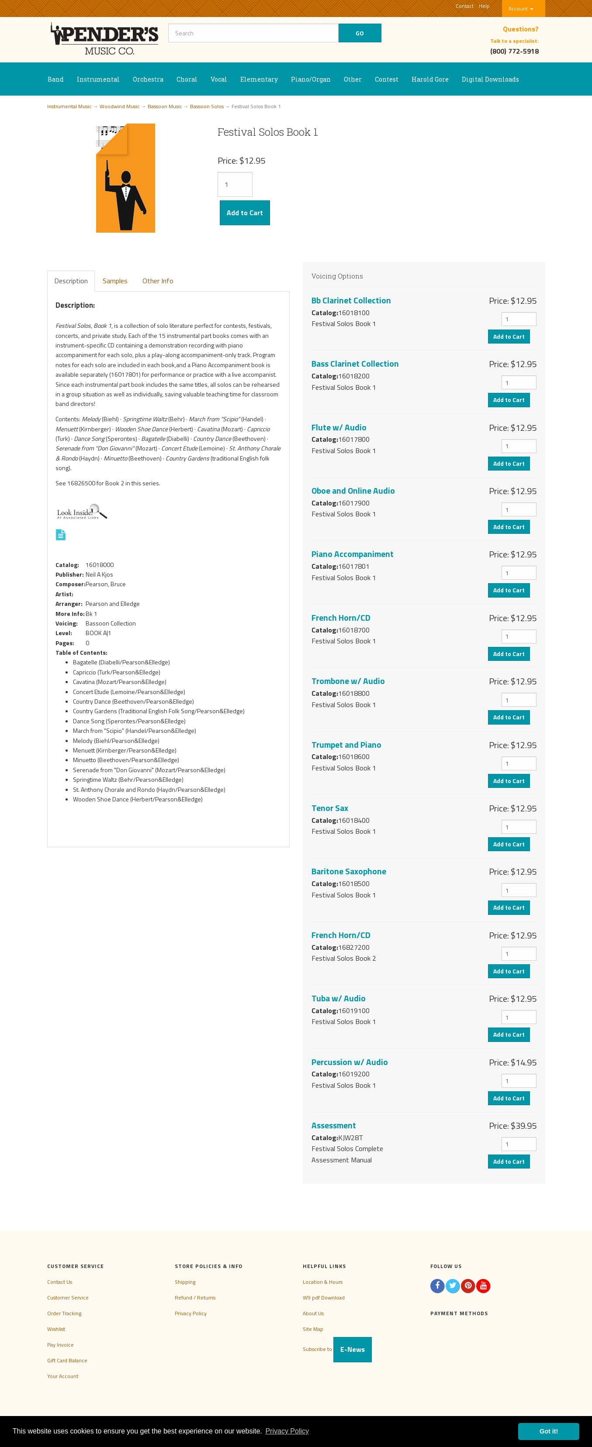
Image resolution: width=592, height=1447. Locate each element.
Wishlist (56, 1329)
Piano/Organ (311, 79)
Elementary (259, 79)
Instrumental (98, 79)
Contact (465, 6)
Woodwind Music (120, 106)
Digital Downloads (490, 79)
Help (484, 6)
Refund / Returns (195, 1297)
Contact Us (59, 1282)
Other (353, 79)
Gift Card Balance (67, 1360)
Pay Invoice (60, 1344)
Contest (386, 79)
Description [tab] (71, 280)
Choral (187, 79)
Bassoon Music (165, 106)
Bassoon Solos (207, 106)
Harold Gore (430, 79)
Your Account (62, 1376)
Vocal (219, 79)
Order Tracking (64, 1313)
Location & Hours (323, 1282)
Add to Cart (245, 212)
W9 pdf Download (324, 1297)
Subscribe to (337, 1349)
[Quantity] (235, 184)
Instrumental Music (69, 106)
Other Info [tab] (157, 280)
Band (56, 79)
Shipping (185, 1282)
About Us (313, 1313)
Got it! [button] (549, 1431)
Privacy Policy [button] (287, 1431)
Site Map (313, 1329)
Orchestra (148, 79)
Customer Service (68, 1297)
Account (521, 8)
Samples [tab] (115, 280)
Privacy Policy (191, 1313)
